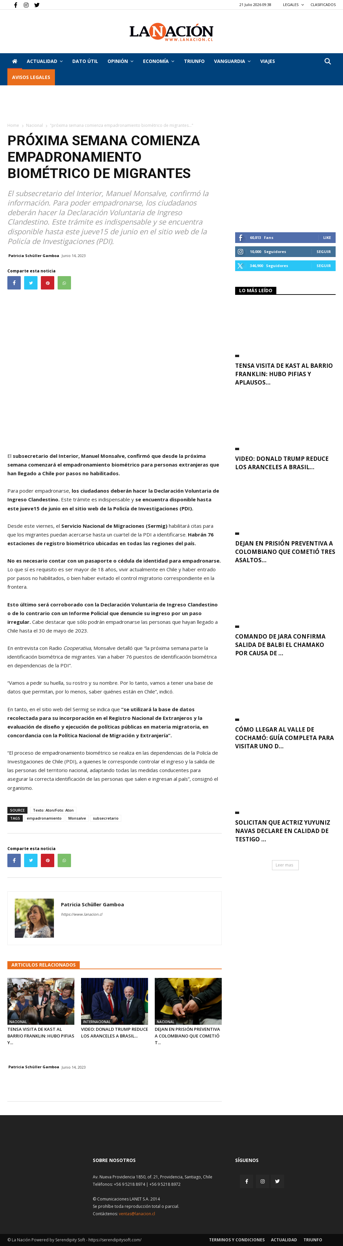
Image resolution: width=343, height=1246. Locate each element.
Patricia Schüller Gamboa (33, 255)
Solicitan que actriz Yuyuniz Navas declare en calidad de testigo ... (282, 831)
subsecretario (106, 818)
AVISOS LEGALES (31, 77)
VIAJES (267, 61)
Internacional (97, 1021)
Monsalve (77, 818)
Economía (158, 61)
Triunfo (194, 61)
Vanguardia (232, 61)
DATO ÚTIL (85, 61)
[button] (328, 62)
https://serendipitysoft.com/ (114, 1240)
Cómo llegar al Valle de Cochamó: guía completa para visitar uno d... (284, 738)
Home (13, 125)
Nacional (34, 125)
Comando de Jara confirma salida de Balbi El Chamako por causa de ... (280, 645)
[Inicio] (14, 61)
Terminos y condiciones (237, 1240)
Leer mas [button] (284, 865)
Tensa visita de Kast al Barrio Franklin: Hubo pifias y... (40, 1036)
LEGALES (293, 4)
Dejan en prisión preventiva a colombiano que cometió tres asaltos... (285, 551)
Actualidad (45, 61)
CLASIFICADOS (323, 4)
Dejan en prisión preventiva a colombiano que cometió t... (187, 1036)
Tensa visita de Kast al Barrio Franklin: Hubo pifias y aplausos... (284, 374)
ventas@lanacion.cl (137, 1214)
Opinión (120, 61)
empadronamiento (44, 818)
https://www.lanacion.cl (81, 914)
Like (327, 237)
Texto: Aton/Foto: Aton (53, 810)
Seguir (324, 251)
